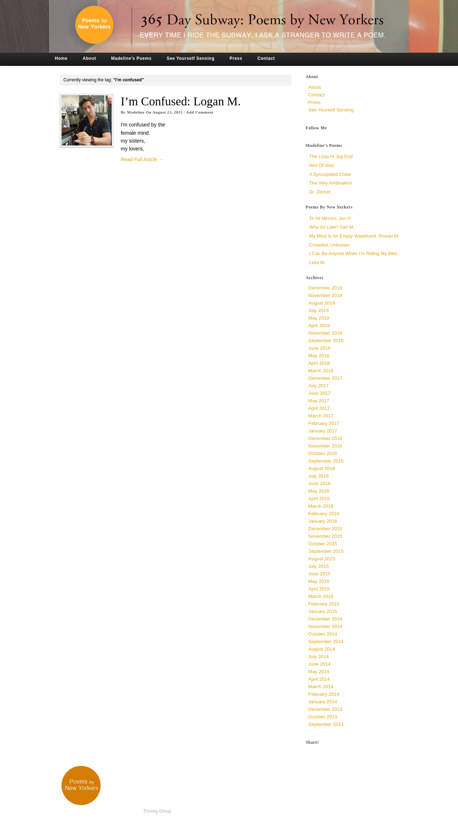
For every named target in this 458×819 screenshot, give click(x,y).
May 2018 (318, 355)
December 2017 (325, 378)
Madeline (136, 112)
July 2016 (318, 476)
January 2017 (322, 431)
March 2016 (320, 506)
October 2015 (322, 543)
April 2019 (319, 325)
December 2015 (325, 528)
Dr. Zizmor (320, 192)
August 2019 (321, 303)
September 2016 (326, 461)
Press (235, 58)
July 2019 (318, 310)
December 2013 (325, 709)
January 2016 (322, 521)
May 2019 (318, 318)
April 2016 (319, 498)
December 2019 (325, 288)
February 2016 (323, 513)
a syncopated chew (330, 174)
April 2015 (319, 589)
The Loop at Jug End (330, 156)
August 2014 (321, 649)
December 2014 (325, 619)
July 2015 (318, 566)
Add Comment (200, 112)
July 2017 (318, 385)
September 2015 (326, 551)
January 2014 (322, 701)
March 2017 (320, 415)
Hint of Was (321, 165)
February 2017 (323, 423)
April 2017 (319, 408)
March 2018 (320, 370)
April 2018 (319, 363)
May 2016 (318, 491)
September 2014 (326, 641)
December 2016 (325, 438)
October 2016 (322, 453)
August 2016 (321, 468)
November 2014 (325, 626)
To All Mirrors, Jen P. (330, 218)
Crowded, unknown (329, 245)
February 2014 (323, 694)
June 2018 (319, 348)
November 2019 (325, 295)
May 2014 (318, 671)
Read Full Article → (142, 159)
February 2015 (323, 604)
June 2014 (319, 664)
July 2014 (318, 656)
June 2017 (319, 393)
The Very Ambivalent (330, 183)
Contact (266, 58)
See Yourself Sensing (191, 58)
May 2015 (318, 581)
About (89, 58)
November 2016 (325, 446)
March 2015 (320, 596)
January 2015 (322, 611)
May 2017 (318, 400)
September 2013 (326, 724)
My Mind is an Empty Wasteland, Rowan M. (354, 236)
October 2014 (322, 634)
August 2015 (321, 558)
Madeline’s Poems (131, 58)
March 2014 (320, 686)
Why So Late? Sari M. (331, 227)
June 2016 (319, 483)
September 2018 (326, 340)
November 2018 (325, 333)
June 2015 (319, 573)
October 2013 (322, 716)
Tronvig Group (157, 811)
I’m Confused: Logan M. (181, 101)
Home (61, 58)
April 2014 (319, 679)
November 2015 (325, 536)
